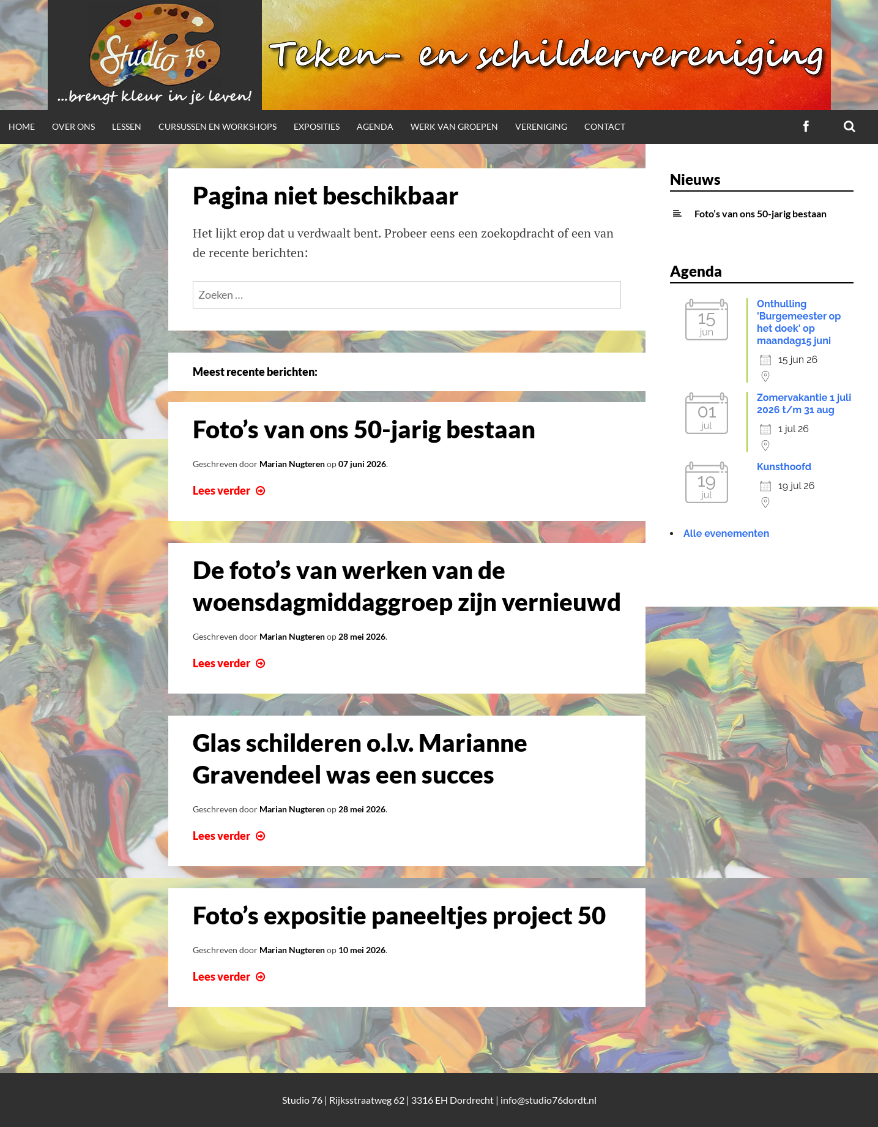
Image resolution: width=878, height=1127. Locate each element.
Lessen (126, 126)
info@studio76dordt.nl (548, 1100)
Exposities (317, 126)
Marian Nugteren (292, 464)
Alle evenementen (726, 533)
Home (22, 126)
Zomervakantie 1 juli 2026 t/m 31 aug (804, 404)
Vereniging (541, 126)
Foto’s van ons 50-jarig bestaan (364, 429)
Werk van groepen (454, 126)
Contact (604, 126)
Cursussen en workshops (217, 126)
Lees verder (230, 490)
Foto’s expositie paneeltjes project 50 (399, 915)
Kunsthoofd (784, 467)
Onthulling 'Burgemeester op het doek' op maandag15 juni (799, 322)
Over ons (73, 126)
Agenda (375, 126)
